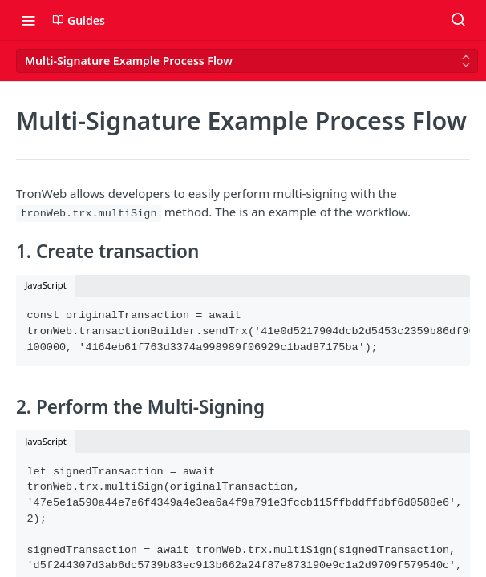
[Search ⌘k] (458, 20)
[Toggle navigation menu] (28, 20)
